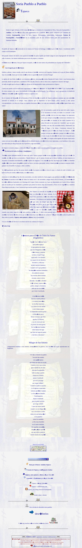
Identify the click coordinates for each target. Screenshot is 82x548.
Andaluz (8, 32)
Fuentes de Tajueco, (39, 470)
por (43, 478)
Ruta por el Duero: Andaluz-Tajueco (40, 465)
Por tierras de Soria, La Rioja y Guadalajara (18, 151)
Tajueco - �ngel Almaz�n (39, 483)
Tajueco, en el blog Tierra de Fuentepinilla (39, 489)
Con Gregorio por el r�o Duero (14, 68)
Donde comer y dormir (40, 495)
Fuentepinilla (16, 35)
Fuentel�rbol (20, 37)
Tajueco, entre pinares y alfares (23, 217)
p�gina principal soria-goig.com (42, 546)
